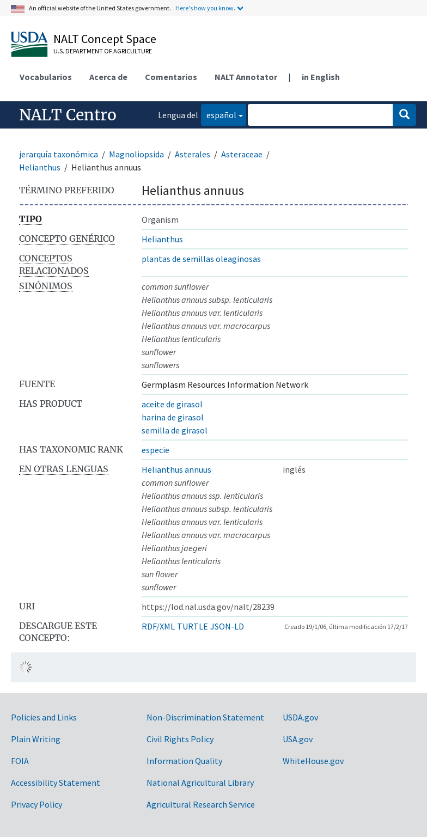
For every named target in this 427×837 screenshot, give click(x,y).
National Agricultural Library (200, 782)
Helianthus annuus (176, 469)
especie (155, 449)
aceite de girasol (172, 404)
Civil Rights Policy (180, 739)
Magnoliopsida (136, 154)
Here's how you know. (205, 8)
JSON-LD (227, 626)
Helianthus (39, 167)
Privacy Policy (36, 804)
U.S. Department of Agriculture (102, 51)
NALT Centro (68, 115)
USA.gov (298, 739)
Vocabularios (46, 76)
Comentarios (171, 76)
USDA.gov (300, 717)
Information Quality (184, 760)
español (218, 114)
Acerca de (108, 76)
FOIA (20, 760)
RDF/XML (158, 626)
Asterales (192, 154)
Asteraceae (242, 154)
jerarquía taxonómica (58, 154)
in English (321, 76)
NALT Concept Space (104, 38)
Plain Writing (35, 739)
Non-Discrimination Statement (205, 717)
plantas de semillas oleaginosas (201, 258)
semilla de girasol (175, 430)
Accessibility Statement (55, 782)
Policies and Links (44, 717)
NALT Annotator (246, 76)
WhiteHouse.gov (313, 760)
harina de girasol (173, 417)
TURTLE (192, 626)
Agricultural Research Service (201, 804)
